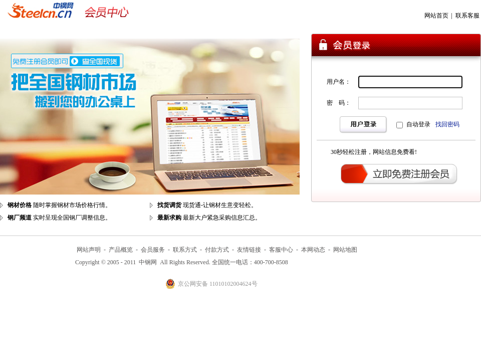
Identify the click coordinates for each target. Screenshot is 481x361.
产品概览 (121, 249)
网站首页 (436, 15)
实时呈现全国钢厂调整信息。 (72, 217)
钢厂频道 (20, 217)
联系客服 (467, 15)
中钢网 (148, 262)
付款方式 (217, 249)
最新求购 (169, 217)
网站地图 (345, 249)
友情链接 (249, 249)
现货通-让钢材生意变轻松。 (220, 205)
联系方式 (185, 249)
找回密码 (447, 124)
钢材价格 (20, 205)
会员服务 (153, 249)
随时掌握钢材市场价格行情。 (72, 205)
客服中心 (281, 249)
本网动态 (313, 249)
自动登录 (418, 124)
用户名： (339, 81)
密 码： (339, 102)
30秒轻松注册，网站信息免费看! (374, 151)
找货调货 (169, 205)
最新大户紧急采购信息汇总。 (222, 217)
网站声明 (89, 249)
